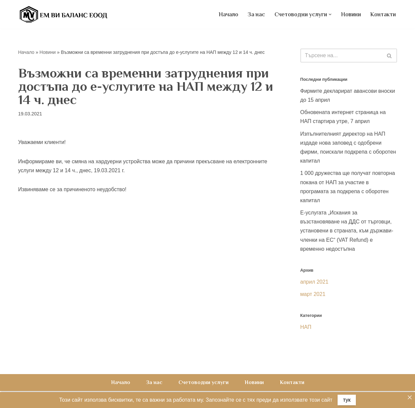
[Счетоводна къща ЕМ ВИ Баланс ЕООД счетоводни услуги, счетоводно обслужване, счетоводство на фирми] (63, 14)
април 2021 (314, 282)
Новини (351, 14)
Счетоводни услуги (203, 382)
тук (347, 400)
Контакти (383, 14)
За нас (256, 14)
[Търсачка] (341, 56)
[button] (330, 14)
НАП (306, 327)
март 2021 (313, 294)
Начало (228, 14)
